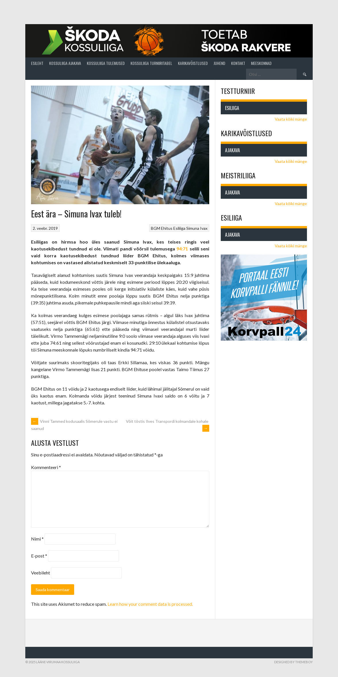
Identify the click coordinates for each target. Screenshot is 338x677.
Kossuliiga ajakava (65, 63)
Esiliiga (179, 228)
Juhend (219, 63)
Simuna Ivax (197, 228)
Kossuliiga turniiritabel (151, 63)
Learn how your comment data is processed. (150, 604)
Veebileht (40, 572)
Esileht (37, 63)
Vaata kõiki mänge (291, 119)
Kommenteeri (46, 467)
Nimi (37, 538)
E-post (39, 555)
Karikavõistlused (193, 63)
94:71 (182, 248)
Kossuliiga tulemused (106, 63)
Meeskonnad (261, 63)
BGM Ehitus (161, 228)
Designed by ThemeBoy (293, 662)
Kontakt (238, 63)
